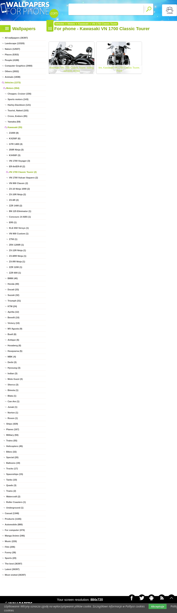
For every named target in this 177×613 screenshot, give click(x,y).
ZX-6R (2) (14, 200)
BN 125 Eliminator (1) (20, 211)
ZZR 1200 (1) (15, 267)
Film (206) (10, 547)
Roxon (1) (13, 418)
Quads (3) (11, 485)
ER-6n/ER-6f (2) (17, 166)
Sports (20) (10, 558)
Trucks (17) (12, 468)
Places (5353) (12, 54)
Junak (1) (12, 407)
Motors (71, 23)
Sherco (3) (13, 384)
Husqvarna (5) (15, 351)
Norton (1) (13, 412)
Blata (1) (12, 396)
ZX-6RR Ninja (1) (17, 256)
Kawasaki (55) (15, 127)
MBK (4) (12, 356)
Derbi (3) (12, 362)
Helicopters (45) (14, 446)
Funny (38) (10, 552)
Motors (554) (12, 88)
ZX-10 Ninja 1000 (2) (19, 189)
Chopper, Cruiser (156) (19, 94)
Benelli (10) (13, 317)
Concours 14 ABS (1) (20, 217)
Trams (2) (11, 491)
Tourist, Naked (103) (18, 110)
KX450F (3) (14, 155)
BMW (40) (13, 278)
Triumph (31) (14, 301)
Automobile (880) (14, 524)
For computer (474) (15, 530)
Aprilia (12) (13, 312)
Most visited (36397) (15, 575)
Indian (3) (12, 373)
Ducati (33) (13, 289)
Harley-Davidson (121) (19, 105)
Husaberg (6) (14, 345)
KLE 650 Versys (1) (19, 228)
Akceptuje (157, 606)
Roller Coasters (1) (16, 502)
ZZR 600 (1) (15, 273)
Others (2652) (12, 71)
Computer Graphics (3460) (18, 66)
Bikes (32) (11, 452)
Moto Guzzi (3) (15, 379)
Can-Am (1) (13, 401)
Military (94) (12, 435)
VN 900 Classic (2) (18, 183)
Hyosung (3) (14, 368)
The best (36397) (13, 563)
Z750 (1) (13, 239)
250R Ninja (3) (16, 149)
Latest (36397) (12, 569)
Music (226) (11, 541)
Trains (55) (11, 440)
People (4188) (12, 60)
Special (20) (12, 457)
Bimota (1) (13, 390)
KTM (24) (12, 306)
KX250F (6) (14, 138)
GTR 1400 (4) (15, 144)
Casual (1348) (12, 513)
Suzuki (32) (13, 295)
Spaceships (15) (14, 474)
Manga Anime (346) (15, 535)
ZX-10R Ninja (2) (17, 194)
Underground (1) (14, 508)
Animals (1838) (12, 77)
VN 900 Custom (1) (18, 233)
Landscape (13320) (14, 43)
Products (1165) (13, 519)
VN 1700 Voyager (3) (19, 161)
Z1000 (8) (14, 133)
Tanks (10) (11, 480)
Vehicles (59, 23)
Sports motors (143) (18, 99)
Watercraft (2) (13, 496)
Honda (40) (13, 284)
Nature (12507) (12, 49)
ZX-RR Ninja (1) (17, 261)
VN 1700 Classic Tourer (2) (23, 172)
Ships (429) (12, 424)
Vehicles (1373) (13, 82)
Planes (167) (12, 429)
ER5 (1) (13, 222)
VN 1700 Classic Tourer (104, 23)
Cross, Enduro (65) (17, 116)
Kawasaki (83, 23)
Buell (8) (12, 334)
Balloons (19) (13, 463)
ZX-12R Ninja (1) (17, 250)
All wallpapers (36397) (16, 38)
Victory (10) (14, 323)
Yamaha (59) (14, 121)
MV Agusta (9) (15, 328)
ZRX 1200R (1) (16, 245)
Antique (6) (13, 340)
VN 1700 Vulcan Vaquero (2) (23, 177)
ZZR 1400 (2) (15, 205)
